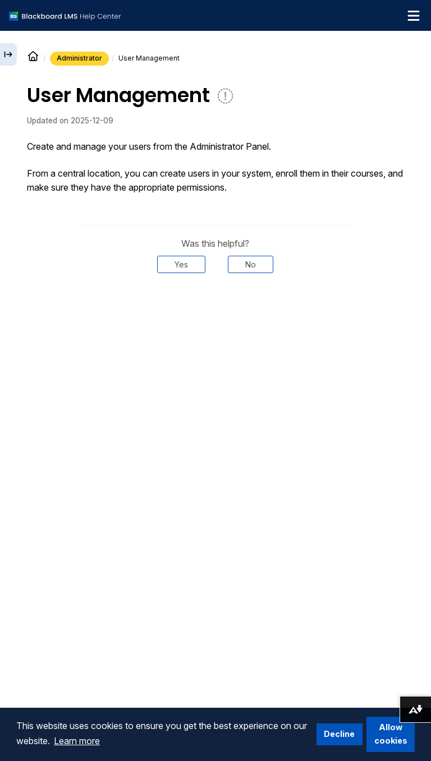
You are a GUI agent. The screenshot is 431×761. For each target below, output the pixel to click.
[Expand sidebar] (8, 54)
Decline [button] (339, 734)
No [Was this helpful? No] (250, 264)
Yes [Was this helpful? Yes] (181, 264)
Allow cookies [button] (390, 733)
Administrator (79, 58)
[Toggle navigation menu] (414, 15)
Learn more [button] (77, 740)
